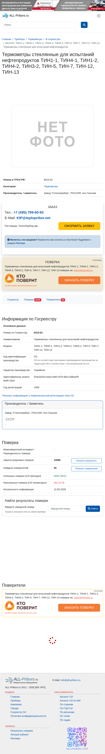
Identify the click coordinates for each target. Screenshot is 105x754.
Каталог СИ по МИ (70, 700)
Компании (16, 704)
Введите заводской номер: (20, 507)
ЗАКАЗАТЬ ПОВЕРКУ (79, 280)
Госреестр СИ (18, 712)
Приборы (16, 700)
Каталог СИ (66, 696)
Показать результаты (86, 461)
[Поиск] (39, 25)
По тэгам (65, 716)
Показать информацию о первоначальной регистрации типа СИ (38, 395)
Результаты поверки (22, 730)
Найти (93, 508)
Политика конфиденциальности (28, 716)
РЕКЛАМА (97, 260)
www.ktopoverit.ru (83, 270)
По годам (65, 720)
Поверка (32, 299)
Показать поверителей (86, 468)
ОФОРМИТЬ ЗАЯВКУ (79, 226)
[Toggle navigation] (98, 16)
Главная (15, 696)
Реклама (15, 738)
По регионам (67, 712)
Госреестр (13, 299)
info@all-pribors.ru (71, 680)
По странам (66, 704)
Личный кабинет (20, 734)
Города (14, 708)
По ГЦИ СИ (66, 708)
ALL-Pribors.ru (15, 15)
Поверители (56, 299)
